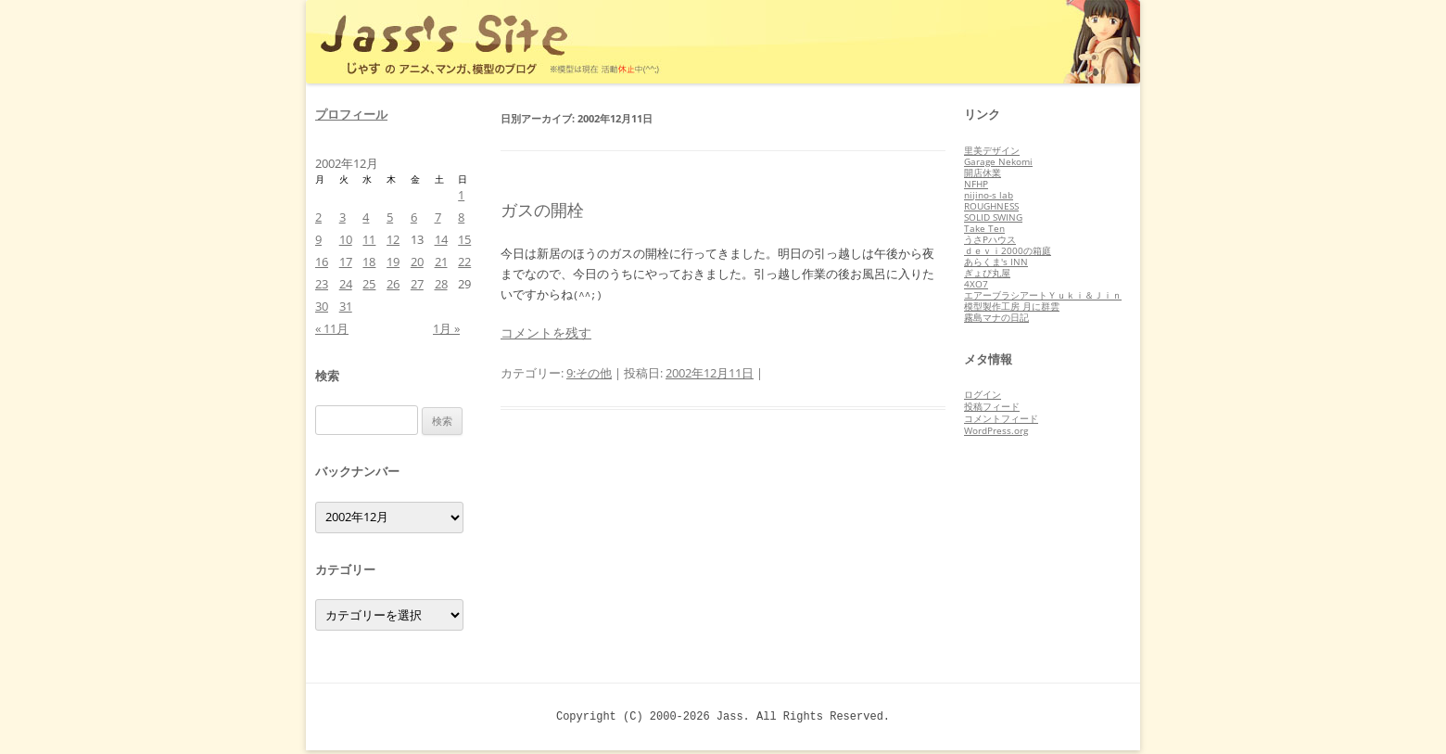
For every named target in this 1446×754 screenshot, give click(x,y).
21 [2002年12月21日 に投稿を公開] (441, 261)
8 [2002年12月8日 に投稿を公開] (461, 217)
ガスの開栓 (542, 209)
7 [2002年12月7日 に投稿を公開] (438, 217)
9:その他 (589, 372)
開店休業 (982, 172)
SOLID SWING (993, 217)
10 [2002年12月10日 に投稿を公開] (345, 239)
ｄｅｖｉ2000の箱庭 (1007, 250)
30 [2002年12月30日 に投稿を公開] (321, 306)
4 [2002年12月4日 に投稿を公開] (365, 217)
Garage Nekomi (998, 161)
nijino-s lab (988, 194)
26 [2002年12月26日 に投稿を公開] (393, 283)
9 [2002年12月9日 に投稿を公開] (318, 239)
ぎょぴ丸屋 (987, 272)
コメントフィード (1001, 418)
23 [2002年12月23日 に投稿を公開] (321, 283)
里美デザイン (992, 150)
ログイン (982, 394)
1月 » (446, 328)
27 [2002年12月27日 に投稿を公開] (417, 283)
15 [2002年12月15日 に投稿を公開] (464, 239)
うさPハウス (990, 239)
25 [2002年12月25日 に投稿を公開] (368, 283)
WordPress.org (996, 430)
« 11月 (332, 328)
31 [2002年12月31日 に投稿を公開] (345, 306)
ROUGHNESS (991, 205)
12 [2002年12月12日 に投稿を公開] (393, 239)
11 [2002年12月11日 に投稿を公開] (368, 239)
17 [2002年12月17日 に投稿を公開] (345, 261)
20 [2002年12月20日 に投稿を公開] (417, 261)
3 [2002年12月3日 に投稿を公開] (342, 217)
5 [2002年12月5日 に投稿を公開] (390, 217)
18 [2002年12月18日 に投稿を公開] (368, 261)
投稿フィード (992, 406)
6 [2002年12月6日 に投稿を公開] (414, 217)
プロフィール (351, 114)
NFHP (976, 183)
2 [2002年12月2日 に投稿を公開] (318, 217)
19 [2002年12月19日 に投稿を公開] (393, 261)
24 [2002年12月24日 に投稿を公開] (345, 283)
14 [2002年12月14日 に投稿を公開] (441, 239)
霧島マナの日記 (996, 317)
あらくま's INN (996, 261)
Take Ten (984, 228)
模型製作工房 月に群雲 (1011, 306)
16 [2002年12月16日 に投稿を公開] (321, 261)
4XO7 (976, 283)
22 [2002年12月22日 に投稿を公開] (464, 261)
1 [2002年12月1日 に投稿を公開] (461, 194)
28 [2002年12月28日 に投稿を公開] (441, 283)
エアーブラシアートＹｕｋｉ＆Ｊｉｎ (1043, 294)
